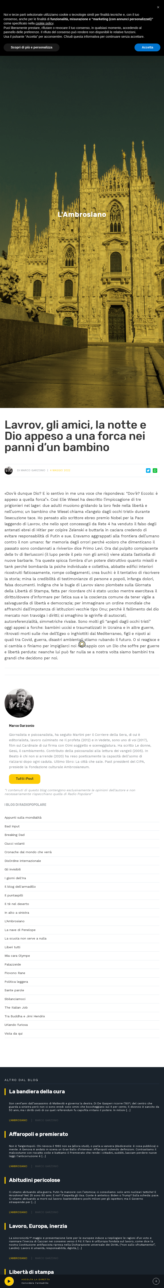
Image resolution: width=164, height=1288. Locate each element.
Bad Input (12, 826)
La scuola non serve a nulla (25, 938)
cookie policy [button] (44, 23)
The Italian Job (16, 1007)
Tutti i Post (25, 779)
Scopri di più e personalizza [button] (31, 47)
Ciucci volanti (15, 843)
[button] (158, 7)
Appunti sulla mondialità (23, 817)
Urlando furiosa (16, 1024)
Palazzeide (13, 964)
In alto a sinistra (17, 912)
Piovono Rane (15, 973)
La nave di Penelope (20, 930)
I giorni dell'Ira (15, 878)
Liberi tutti (12, 947)
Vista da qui (14, 1033)
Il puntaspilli (14, 895)
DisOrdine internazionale (23, 861)
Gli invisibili (13, 869)
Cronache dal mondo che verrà (28, 852)
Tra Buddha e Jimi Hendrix (25, 1016)
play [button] (9, 1281)
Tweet (148, 470)
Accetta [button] (147, 47)
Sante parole (14, 990)
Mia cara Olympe (17, 955)
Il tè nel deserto (17, 904)
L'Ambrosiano (15, 921)
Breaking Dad (15, 835)
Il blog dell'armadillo (20, 886)
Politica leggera (16, 981)
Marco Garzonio (33, 470)
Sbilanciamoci (15, 999)
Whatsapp (155, 470)
